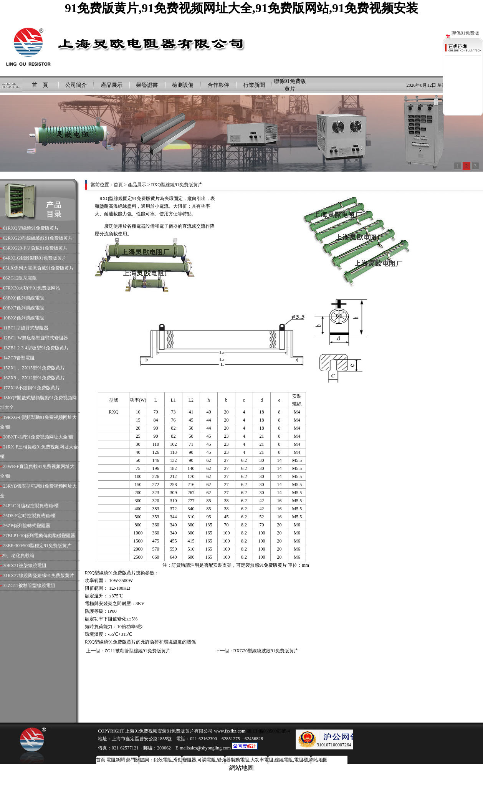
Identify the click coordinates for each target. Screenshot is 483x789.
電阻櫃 (301, 760)
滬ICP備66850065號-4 (267, 731)
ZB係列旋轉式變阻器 (29, 525)
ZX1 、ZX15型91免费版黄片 (36, 368)
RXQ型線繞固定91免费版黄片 (129, 198)
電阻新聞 (115, 760)
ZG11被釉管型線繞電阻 (31, 585)
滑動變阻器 (184, 760)
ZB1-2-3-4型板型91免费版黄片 (38, 348)
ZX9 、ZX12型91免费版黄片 (36, 377)
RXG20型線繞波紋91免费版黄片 (40, 238)
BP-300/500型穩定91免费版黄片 (39, 545)
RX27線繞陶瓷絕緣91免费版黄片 (41, 575)
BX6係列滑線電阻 (26, 298)
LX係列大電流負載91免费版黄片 (41, 268)
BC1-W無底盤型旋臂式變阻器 (38, 338)
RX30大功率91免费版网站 (34, 288)
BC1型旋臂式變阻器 (28, 328)
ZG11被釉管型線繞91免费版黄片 (137, 650)
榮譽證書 (147, 85)
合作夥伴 (218, 85)
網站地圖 (318, 760)
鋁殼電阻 (163, 760)
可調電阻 (206, 760)
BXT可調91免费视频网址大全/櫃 (40, 437)
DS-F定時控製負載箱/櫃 (32, 515)
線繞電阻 (284, 760)
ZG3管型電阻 (21, 358)
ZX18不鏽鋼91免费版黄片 (34, 387)
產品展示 (111, 85)
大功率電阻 (261, 760)
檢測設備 (183, 85)
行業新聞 (254, 85)
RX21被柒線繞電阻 (27, 565)
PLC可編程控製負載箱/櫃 (33, 505)
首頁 (118, 184)
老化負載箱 (22, 555)
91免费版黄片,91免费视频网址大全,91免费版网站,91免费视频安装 (241, 8)
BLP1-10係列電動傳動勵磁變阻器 (41, 535)
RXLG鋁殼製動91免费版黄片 (37, 258)
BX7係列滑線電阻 (26, 308)
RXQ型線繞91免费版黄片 (33, 228)
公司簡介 (76, 85)
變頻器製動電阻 (233, 760)
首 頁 (40, 85)
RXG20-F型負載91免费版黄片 (38, 248)
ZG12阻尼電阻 (22, 278)
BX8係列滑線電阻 (26, 318)
